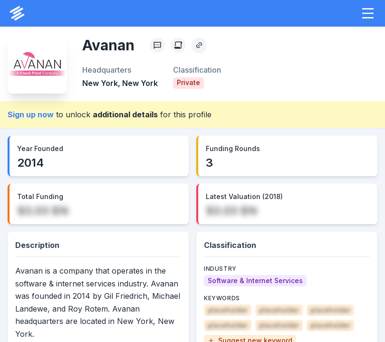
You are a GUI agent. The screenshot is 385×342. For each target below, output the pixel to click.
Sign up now (31, 114)
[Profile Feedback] (157, 45)
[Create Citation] (178, 45)
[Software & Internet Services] (255, 280)
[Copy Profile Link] (199, 45)
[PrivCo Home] (17, 13)
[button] (367, 13)
